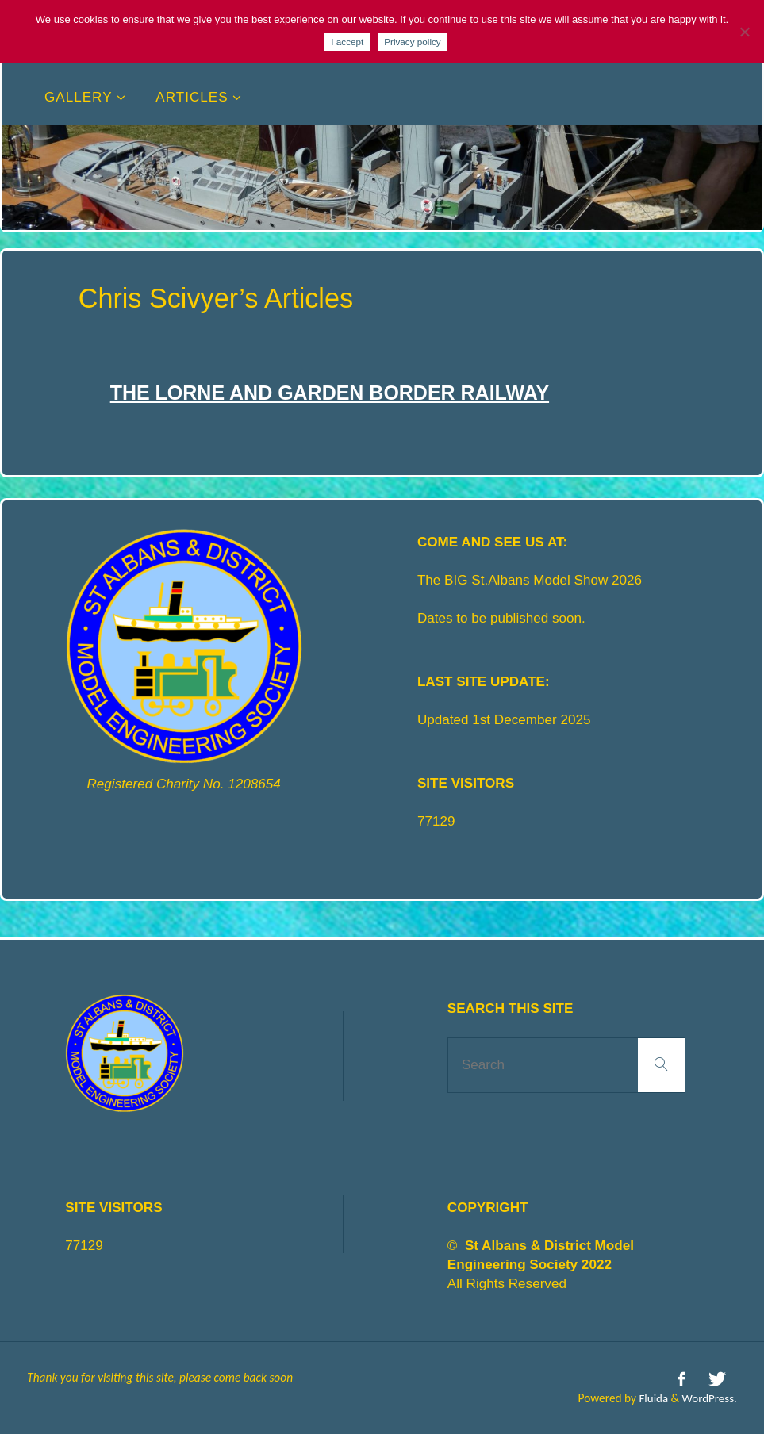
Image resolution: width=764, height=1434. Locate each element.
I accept (347, 41)
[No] (744, 32)
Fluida (650, 1396)
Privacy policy (412, 41)
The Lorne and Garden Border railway (335, 393)
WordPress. (709, 1396)
